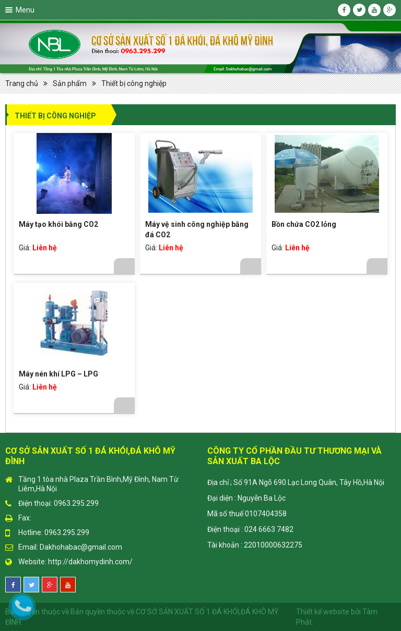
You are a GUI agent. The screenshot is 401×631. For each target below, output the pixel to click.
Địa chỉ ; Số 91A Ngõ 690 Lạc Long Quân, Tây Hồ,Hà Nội (295, 482)
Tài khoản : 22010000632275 (254, 545)
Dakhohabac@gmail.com (81, 547)
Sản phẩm (70, 83)
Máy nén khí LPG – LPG (58, 374)
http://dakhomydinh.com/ (90, 561)
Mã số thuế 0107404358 (247, 513)
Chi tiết (124, 266)
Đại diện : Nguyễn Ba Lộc (246, 498)
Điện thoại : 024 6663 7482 (250, 529)
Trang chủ (21, 83)
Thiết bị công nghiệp (134, 83)
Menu (25, 10)
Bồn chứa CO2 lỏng (304, 224)
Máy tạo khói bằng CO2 (58, 224)
